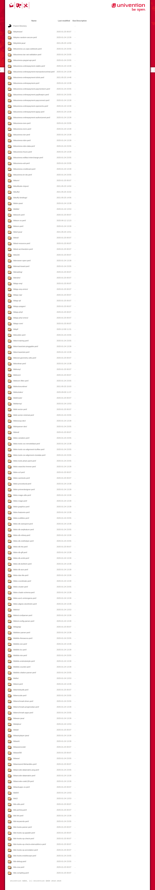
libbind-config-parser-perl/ (23, 621)
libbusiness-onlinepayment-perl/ (26, 83)
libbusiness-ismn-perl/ (22, 129)
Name (34, 21)
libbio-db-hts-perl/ (20, 547)
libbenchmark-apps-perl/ (23, 713)
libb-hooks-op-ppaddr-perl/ (24, 833)
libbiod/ (16, 432)
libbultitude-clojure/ (21, 186)
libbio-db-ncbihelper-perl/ (23, 541)
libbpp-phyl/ (18, 312)
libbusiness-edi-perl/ (21, 163)
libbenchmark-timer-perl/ (23, 701)
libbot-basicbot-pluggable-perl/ (25, 346)
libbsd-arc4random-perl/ (23, 249)
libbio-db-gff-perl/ (20, 552)
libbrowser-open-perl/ (22, 261)
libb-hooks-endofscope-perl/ (24, 856)
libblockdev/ (18, 392)
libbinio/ (16, 610)
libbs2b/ (16, 255)
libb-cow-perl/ (18, 867)
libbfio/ (16, 678)
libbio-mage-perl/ (20, 501)
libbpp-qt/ (17, 301)
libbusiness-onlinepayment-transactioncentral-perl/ (34, 72)
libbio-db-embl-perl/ (21, 558)
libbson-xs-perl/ (19, 220)
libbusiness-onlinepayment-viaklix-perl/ (29, 66)
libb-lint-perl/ (18, 816)
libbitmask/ (17, 398)
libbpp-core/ (18, 323)
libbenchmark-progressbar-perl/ (26, 707)
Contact (11, 5)
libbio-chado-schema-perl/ (24, 592)
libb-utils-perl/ (18, 804)
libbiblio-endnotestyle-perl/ (24, 661)
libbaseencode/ (19, 747)
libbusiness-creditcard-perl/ (24, 169)
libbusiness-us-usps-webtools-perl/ (27, 49)
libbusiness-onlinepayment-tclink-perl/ (28, 77)
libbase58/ (17, 753)
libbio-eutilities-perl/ (21, 518)
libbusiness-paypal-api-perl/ (24, 60)
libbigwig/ (17, 627)
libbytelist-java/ (19, 43)
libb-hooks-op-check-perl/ (23, 838)
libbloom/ (17, 375)
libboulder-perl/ (19, 335)
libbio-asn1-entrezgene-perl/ (24, 598)
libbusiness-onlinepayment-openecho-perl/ (30, 106)
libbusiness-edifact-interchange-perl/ (28, 158)
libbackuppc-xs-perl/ (21, 787)
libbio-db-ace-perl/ (20, 570)
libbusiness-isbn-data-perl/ (24, 146)
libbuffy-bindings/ (20, 198)
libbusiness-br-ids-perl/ (22, 175)
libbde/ (16, 730)
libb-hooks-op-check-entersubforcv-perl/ (29, 844)
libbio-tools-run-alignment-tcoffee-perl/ (28, 449)
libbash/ (16, 741)
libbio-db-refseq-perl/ (21, 535)
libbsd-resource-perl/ (21, 243)
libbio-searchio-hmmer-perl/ (24, 467)
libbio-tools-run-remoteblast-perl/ (26, 444)
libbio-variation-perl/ (21, 438)
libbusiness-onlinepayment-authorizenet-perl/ (31, 117)
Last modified (64, 21)
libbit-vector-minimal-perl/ (23, 415)
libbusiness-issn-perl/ (22, 123)
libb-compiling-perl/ (21, 873)
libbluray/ (17, 369)
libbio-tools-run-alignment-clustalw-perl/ (29, 455)
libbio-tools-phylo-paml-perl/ (24, 461)
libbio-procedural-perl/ (22, 484)
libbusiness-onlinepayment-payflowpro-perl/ (31, 95)
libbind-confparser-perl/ (22, 615)
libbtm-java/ (18, 203)
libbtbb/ (16, 209)
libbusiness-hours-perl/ (22, 152)
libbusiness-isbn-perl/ (22, 140)
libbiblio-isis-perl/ (20, 655)
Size (74, 21)
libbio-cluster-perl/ (20, 587)
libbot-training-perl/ (21, 341)
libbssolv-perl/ (19, 215)
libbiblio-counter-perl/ (21, 667)
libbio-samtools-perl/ (21, 478)
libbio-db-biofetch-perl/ (22, 564)
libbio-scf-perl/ (19, 472)
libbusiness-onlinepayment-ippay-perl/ (28, 112)
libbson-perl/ (18, 226)
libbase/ (16, 758)
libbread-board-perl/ (21, 266)
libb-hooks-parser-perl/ (22, 827)
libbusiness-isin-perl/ (21, 135)
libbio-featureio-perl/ (21, 512)
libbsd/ (16, 238)
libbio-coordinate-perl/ (22, 581)
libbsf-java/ (17, 232)
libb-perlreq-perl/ (20, 810)
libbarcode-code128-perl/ (23, 781)
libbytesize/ (17, 32)
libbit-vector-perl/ (20, 409)
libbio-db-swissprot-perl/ (23, 524)
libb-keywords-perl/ (21, 821)
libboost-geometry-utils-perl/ (24, 358)
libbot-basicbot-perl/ (21, 352)
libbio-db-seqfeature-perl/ (23, 529)
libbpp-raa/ (17, 295)
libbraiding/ (17, 272)
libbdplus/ (17, 724)
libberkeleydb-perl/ (20, 690)
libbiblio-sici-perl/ (20, 644)
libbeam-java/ (18, 718)
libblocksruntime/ (20, 386)
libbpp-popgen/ (19, 306)
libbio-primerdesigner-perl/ (24, 489)
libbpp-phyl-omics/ (20, 318)
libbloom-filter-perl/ (20, 381)
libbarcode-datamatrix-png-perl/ (26, 770)
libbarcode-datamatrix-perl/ (24, 776)
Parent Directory (20, 26)
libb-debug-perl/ (19, 861)
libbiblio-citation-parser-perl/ (24, 673)
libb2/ (15, 798)
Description (81, 21)
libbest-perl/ (18, 684)
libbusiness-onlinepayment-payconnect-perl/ (31, 100)
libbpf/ (15, 329)
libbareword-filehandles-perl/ (25, 764)
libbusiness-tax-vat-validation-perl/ (27, 55)
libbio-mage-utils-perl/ (22, 495)
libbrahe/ (16, 278)
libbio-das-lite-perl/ (20, 575)
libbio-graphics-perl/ (21, 507)
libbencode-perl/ (19, 695)
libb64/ (16, 793)
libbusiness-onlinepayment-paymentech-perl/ (31, 89)
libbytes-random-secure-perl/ (25, 37)
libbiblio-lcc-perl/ (20, 650)
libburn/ (16, 180)
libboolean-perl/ (19, 364)
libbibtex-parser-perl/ (21, 632)
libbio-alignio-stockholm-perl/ (25, 604)
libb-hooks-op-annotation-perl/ (25, 850)
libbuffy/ (16, 192)
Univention (122, 9)
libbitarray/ (17, 404)
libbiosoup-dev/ (19, 421)
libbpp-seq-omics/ (20, 289)
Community (19, 5)
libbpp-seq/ (17, 283)
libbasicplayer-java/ (21, 735)
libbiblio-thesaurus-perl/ (23, 638)
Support (26, 5)
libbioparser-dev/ (20, 426)
